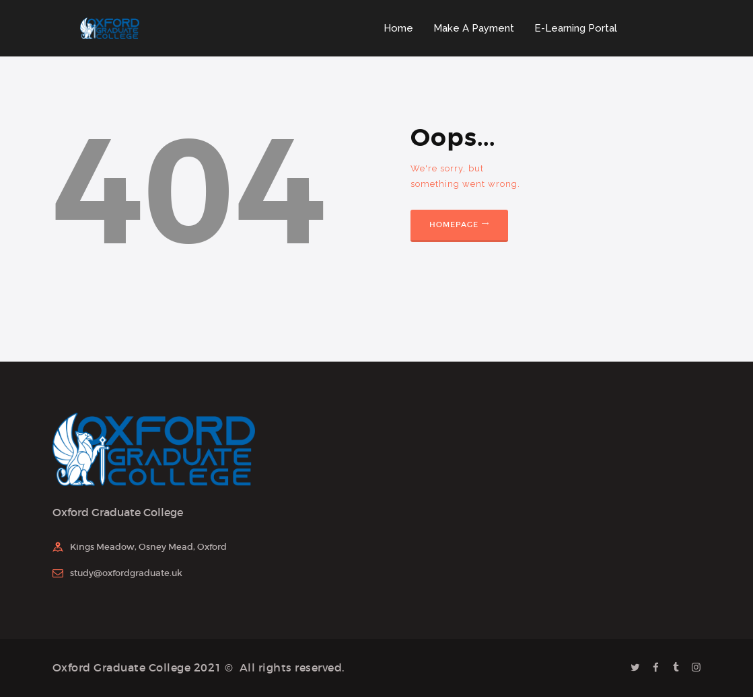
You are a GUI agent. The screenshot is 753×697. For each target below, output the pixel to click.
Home (398, 28)
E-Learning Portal (575, 28)
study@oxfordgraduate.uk (126, 573)
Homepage (453, 224)
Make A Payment (473, 28)
